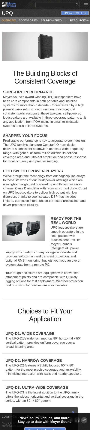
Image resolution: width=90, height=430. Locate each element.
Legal (6, 416)
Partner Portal (36, 416)
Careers (18, 416)
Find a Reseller (75, 13)
